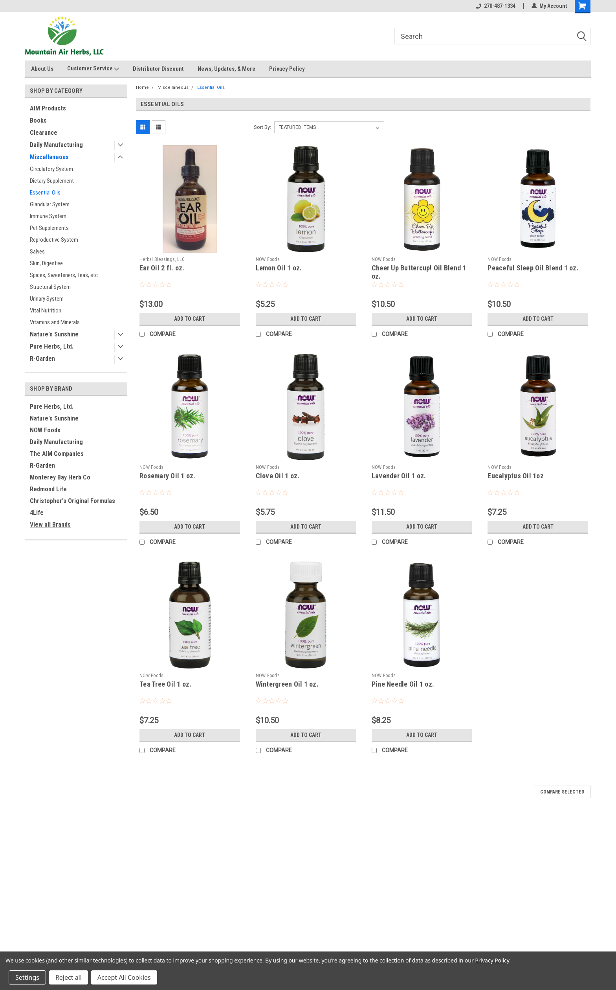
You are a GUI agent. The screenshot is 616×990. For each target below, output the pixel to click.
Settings (27, 977)
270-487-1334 (495, 6)
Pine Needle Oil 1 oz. (403, 684)
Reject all (68, 977)
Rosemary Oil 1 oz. (167, 476)
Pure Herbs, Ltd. (51, 346)
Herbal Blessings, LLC (161, 259)
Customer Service (93, 69)
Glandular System (50, 204)
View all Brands (50, 524)
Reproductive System (54, 239)
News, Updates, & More (226, 68)
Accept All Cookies (124, 977)
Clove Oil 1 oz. (278, 476)
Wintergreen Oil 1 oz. (287, 684)
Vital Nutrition (45, 310)
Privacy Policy (287, 68)
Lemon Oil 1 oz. (279, 268)
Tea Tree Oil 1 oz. (165, 684)
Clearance (43, 132)
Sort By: (262, 127)
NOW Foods (45, 430)
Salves (37, 251)
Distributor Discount (158, 68)
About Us (42, 68)
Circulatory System (51, 169)
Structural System (50, 286)
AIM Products (48, 108)
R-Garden (42, 358)
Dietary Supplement (52, 180)
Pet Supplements (49, 227)
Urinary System (47, 298)
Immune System (48, 216)
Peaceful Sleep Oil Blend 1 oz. (533, 268)
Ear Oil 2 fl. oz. (161, 268)
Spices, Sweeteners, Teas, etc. (64, 275)
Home (142, 87)
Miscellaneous (49, 157)
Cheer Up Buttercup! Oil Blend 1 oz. (419, 272)
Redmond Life (48, 489)
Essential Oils (45, 192)
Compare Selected (562, 792)
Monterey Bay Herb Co (60, 477)
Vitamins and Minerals (55, 322)
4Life (37, 512)
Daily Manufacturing (56, 145)
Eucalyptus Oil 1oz (516, 476)
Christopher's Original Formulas (72, 501)
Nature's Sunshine (54, 334)
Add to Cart (189, 319)
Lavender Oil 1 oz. (399, 476)
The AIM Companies (57, 453)
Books (38, 120)
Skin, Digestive (46, 263)
